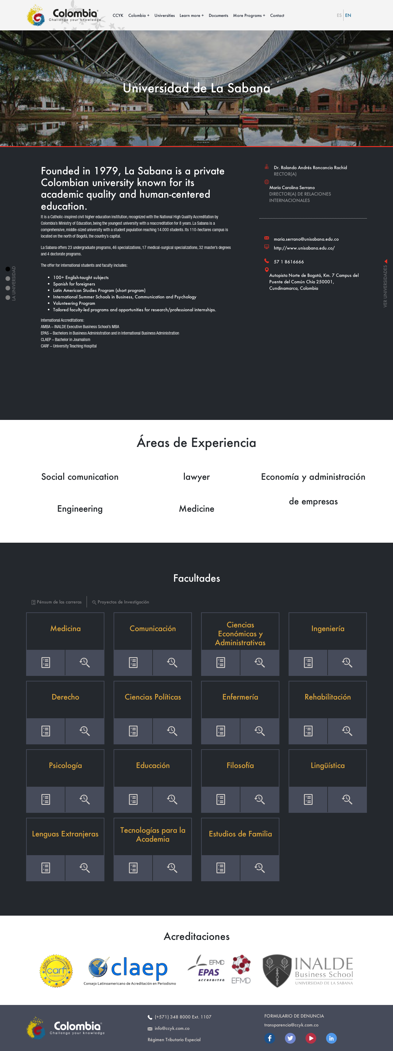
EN (348, 15)
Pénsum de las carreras (56, 602)
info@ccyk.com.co (168, 1028)
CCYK (118, 15)
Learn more (190, 15)
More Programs (247, 15)
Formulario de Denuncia (294, 1016)
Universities (164, 15)
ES (339, 15)
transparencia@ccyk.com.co (291, 1025)
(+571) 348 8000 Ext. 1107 (180, 1017)
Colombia (137, 15)
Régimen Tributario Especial (174, 1039)
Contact (277, 15)
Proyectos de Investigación (120, 602)
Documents (218, 15)
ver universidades (385, 283)
